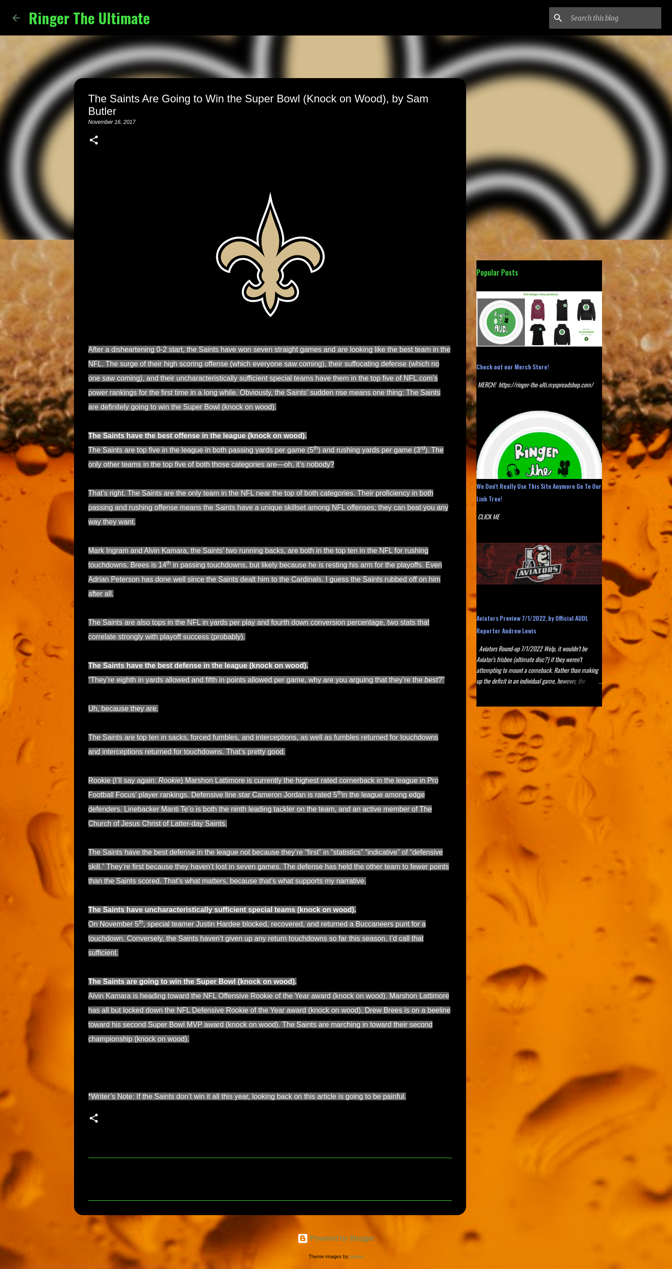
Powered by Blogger (336, 1238)
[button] (93, 141)
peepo (356, 1256)
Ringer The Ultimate (89, 17)
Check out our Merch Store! (512, 366)
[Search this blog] (614, 18)
